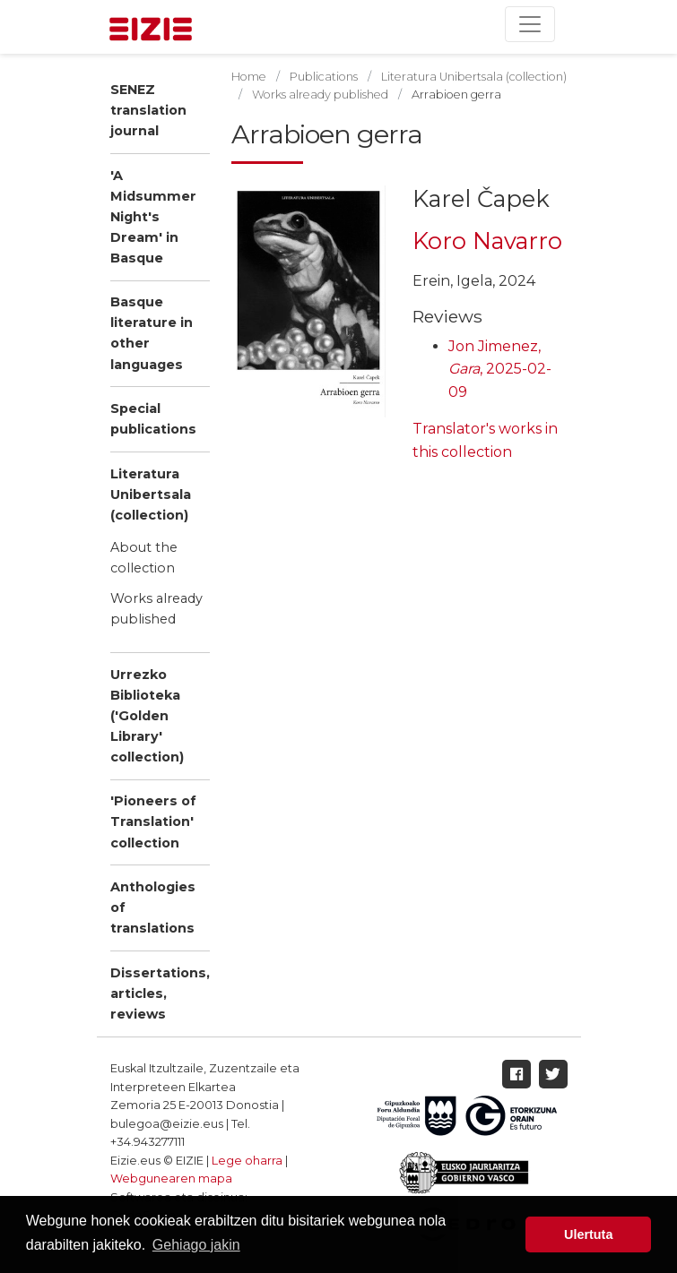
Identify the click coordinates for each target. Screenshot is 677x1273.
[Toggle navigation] (530, 24)
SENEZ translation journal (148, 110)
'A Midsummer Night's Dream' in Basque (153, 217)
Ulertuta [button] (588, 1234)
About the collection (144, 557)
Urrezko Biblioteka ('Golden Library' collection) (147, 716)
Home (248, 76)
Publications (324, 76)
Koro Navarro (487, 240)
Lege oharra (247, 1160)
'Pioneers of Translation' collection (153, 821)
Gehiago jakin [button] (196, 1244)
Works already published (156, 608)
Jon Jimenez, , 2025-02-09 (499, 369)
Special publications (153, 418)
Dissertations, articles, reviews (160, 993)
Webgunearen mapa (171, 1178)
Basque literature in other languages (151, 333)
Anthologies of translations (152, 907)
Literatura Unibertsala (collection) (150, 494)
